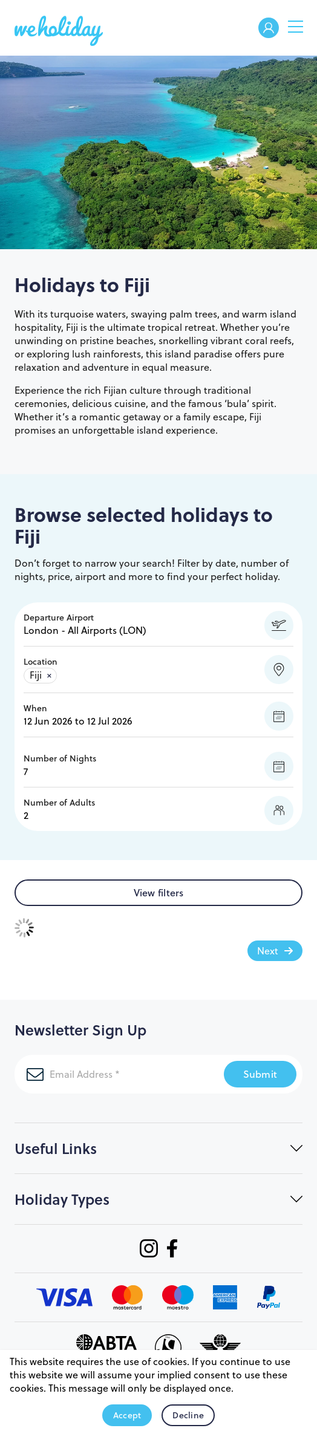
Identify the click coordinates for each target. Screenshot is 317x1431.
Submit (260, 1074)
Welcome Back (268, 29)
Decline (188, 1415)
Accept (127, 1415)
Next (267, 950)
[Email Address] (119, 1074)
